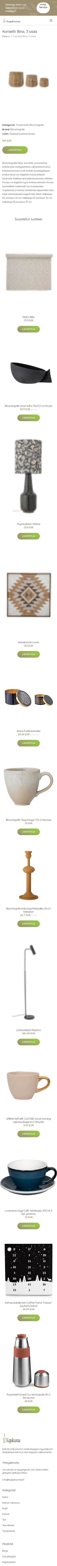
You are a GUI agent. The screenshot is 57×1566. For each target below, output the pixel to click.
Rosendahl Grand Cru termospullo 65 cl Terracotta (28, 1396)
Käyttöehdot (9, 1562)
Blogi (5, 1550)
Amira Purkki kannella (28, 731)
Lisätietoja (15, 150)
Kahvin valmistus (11, 1502)
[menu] (51, 20)
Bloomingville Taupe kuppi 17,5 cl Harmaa (28, 819)
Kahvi (5, 1497)
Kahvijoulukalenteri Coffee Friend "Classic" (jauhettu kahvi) (28, 1304)
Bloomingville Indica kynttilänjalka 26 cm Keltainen (28, 910)
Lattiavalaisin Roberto (28, 1030)
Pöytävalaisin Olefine (28, 524)
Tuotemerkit (22, 124)
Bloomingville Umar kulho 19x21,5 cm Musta (28, 405)
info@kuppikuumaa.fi (13, 1479)
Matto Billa (28, 317)
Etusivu (6, 36)
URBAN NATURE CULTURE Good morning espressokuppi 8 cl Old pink (28, 1120)
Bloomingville (37, 124)
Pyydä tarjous (43, 6)
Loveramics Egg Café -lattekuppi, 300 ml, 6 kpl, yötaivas (28, 1212)
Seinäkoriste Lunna (28, 642)
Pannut (5, 1514)
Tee (4, 1519)
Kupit (5, 1508)
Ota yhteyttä (9, 1556)
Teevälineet (8, 1525)
